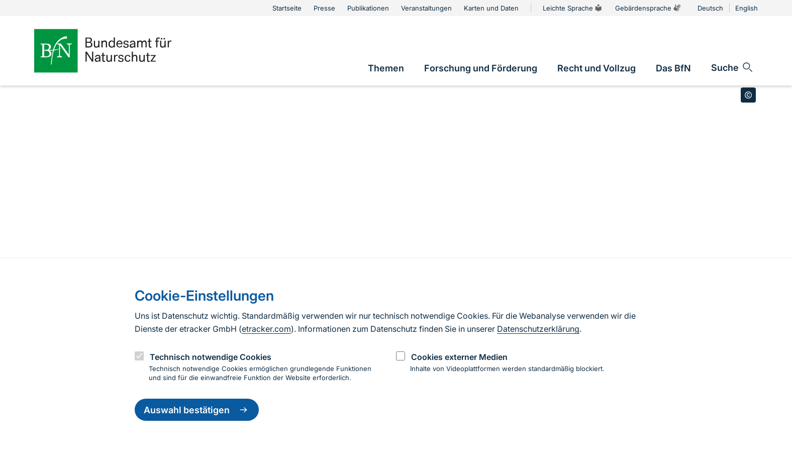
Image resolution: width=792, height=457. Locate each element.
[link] (386, 68)
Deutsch (710, 8)
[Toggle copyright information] (748, 95)
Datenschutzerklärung (538, 329)
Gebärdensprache (648, 8)
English (746, 8)
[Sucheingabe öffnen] (732, 67)
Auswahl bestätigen (197, 410)
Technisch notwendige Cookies (210, 357)
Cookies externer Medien (459, 357)
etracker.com (266, 329)
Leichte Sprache (573, 8)
